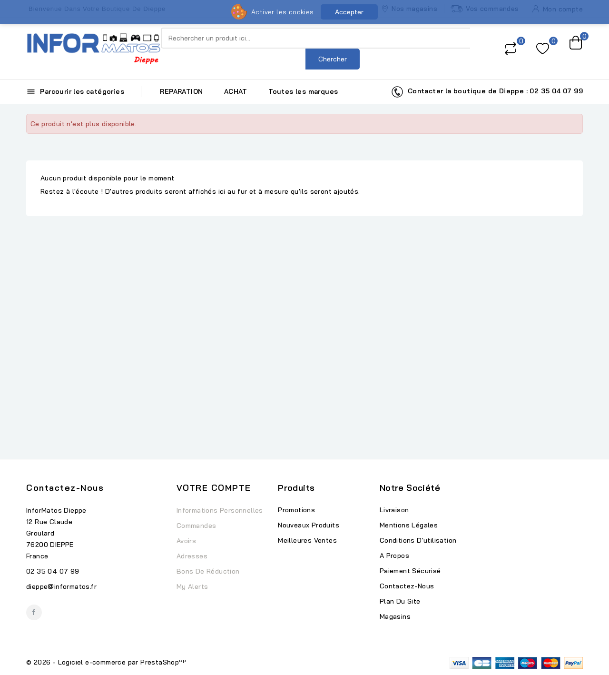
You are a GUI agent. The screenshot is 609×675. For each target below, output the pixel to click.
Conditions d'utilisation (418, 540)
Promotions (296, 510)
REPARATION (181, 91)
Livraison (394, 510)
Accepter (349, 12)
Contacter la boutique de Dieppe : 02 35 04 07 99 (487, 92)
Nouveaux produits (308, 525)
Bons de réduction (208, 571)
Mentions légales (409, 525)
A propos (394, 555)
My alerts (192, 586)
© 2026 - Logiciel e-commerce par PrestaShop (106, 662)
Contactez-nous (65, 487)
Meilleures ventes (307, 540)
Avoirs (186, 540)
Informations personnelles (220, 510)
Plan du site (400, 601)
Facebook (34, 612)
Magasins (395, 616)
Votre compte (214, 487)
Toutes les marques (303, 91)
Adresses (192, 556)
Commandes (196, 525)
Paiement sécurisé (410, 570)
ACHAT (235, 91)
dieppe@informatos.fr (61, 586)
